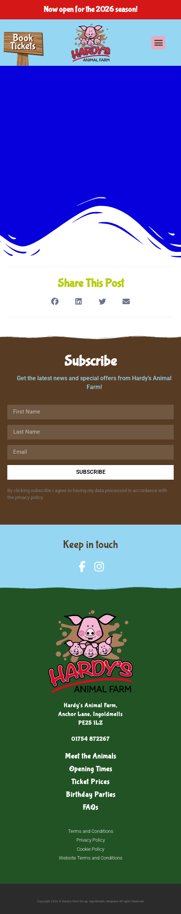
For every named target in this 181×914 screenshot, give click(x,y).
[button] (158, 43)
